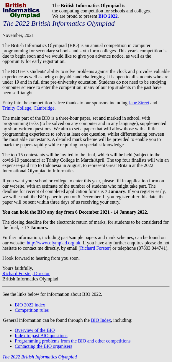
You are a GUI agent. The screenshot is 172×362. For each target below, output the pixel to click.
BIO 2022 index (30, 304)
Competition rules (32, 310)
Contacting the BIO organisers (43, 346)
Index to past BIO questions (41, 335)
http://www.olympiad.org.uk (53, 242)
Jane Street (139, 102)
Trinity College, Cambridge (28, 108)
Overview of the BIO (35, 330)
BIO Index (101, 320)
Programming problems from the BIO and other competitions (72, 340)
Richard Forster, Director (26, 273)
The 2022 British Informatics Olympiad (39, 356)
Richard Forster (95, 248)
